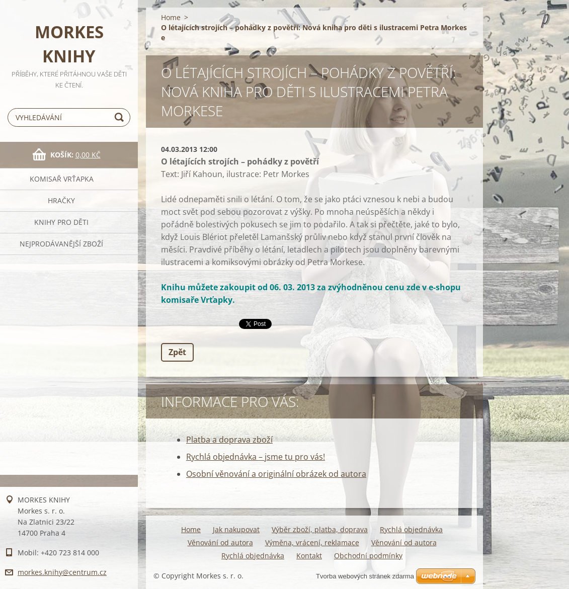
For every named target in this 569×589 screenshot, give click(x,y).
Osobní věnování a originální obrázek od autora (276, 473)
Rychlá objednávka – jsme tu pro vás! (255, 456)
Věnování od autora (220, 542)
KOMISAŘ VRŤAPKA (62, 179)
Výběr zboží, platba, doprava (320, 529)
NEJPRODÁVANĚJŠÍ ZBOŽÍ (61, 243)
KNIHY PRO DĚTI (61, 222)
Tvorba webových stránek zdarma (365, 576)
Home (171, 17)
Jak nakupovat (236, 529)
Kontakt (309, 555)
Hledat (120, 117)
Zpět (177, 352)
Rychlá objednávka (411, 529)
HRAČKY (61, 200)
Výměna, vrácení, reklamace (312, 542)
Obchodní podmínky (368, 555)
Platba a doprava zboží (229, 439)
